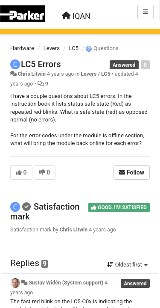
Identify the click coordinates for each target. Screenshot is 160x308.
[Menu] (145, 12)
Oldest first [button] (127, 264)
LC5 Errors (41, 64)
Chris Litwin (31, 74)
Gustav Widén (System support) (65, 283)
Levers (52, 48)
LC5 (74, 48)
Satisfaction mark (44, 211)
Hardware (22, 48)
